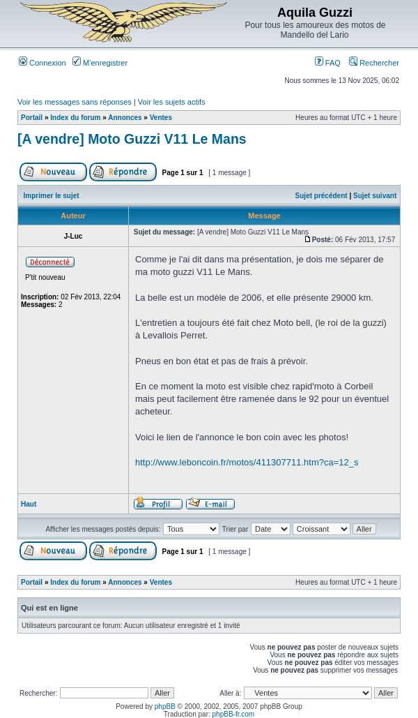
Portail (31, 117)
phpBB (165, 706)
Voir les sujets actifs (172, 102)
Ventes (161, 117)
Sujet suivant (374, 196)
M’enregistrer (99, 63)
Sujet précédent (321, 196)
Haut (28, 504)
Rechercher (374, 63)
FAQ (328, 63)
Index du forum (75, 117)
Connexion (42, 63)
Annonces (124, 117)
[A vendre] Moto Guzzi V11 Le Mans (132, 139)
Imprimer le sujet (51, 196)
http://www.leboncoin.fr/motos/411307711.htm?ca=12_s (247, 462)
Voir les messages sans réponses (74, 102)
